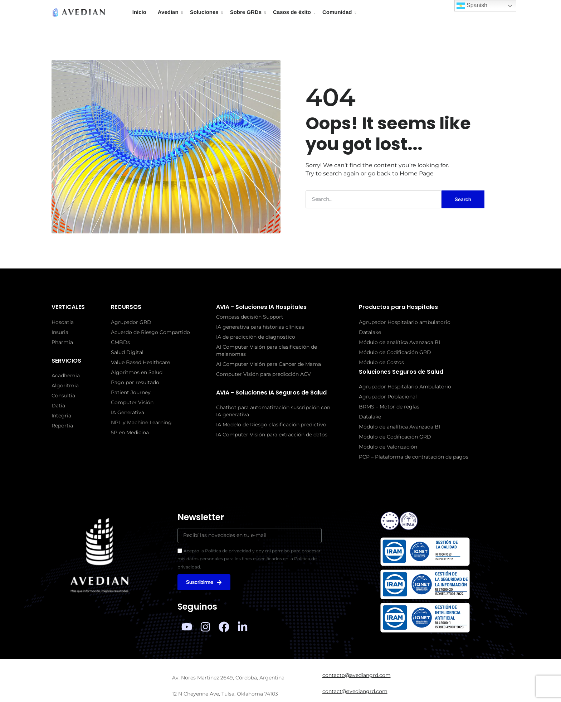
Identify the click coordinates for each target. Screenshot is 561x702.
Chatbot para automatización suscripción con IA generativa (273, 411)
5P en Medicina (130, 432)
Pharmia (62, 342)
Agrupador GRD (131, 322)
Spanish (472, 5)
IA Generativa (127, 412)
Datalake (370, 332)
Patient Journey (131, 392)
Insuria (60, 332)
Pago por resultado (135, 382)
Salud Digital (127, 352)
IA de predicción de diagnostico (255, 337)
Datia (58, 405)
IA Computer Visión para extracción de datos (271, 434)
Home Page (417, 173)
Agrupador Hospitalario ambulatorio (404, 322)
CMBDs (120, 342)
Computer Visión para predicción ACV (263, 374)
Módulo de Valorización (388, 447)
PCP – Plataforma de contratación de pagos (413, 457)
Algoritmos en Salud (136, 372)
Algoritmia (65, 385)
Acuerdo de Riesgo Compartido (150, 332)
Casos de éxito (292, 12)
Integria (61, 415)
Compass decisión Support (249, 317)
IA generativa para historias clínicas (260, 327)
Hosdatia (63, 322)
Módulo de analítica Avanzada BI (399, 342)
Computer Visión (132, 402)
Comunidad (337, 12)
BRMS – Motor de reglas (389, 406)
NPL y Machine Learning (141, 422)
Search (463, 199)
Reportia (62, 425)
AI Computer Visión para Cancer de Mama (268, 364)
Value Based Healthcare (140, 362)
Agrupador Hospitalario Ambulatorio (405, 386)
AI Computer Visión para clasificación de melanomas (266, 350)
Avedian (168, 12)
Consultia (63, 395)
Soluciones (204, 12)
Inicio (139, 12)
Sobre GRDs (246, 12)
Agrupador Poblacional (388, 396)
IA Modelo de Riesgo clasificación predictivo (271, 424)
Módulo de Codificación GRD (395, 352)
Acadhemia (66, 375)
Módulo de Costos (381, 362)
